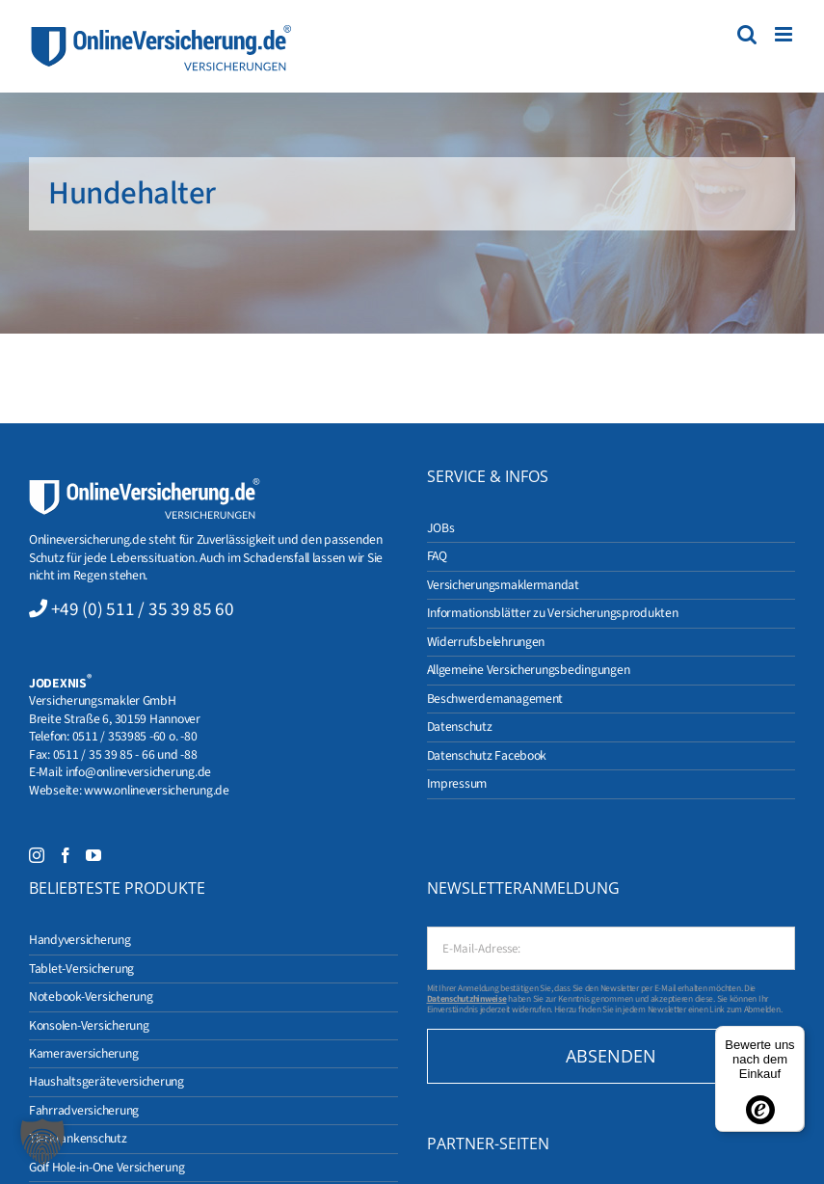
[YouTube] (93, 855)
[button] (42, 1141)
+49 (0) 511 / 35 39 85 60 (142, 609)
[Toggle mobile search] (747, 34)
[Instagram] (36, 855)
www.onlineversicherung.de (156, 790)
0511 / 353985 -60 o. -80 (135, 736)
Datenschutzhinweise (467, 999)
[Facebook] (65, 855)
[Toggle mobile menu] (785, 34)
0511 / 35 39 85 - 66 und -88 (125, 754)
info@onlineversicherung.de (138, 772)
